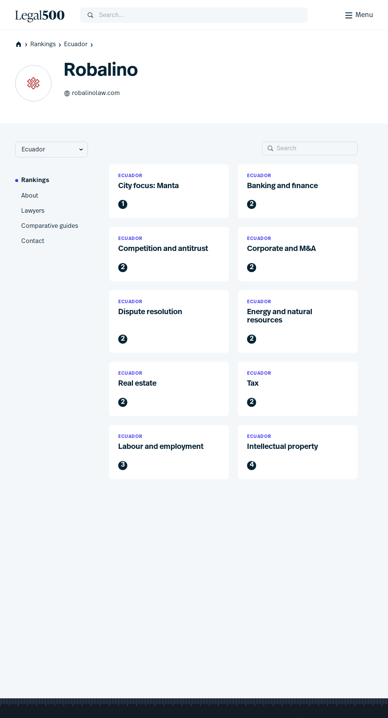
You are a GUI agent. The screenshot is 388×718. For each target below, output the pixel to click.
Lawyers (32, 211)
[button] (169, 191)
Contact (32, 241)
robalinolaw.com (92, 93)
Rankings (46, 44)
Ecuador (79, 44)
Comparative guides (49, 226)
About (29, 196)
